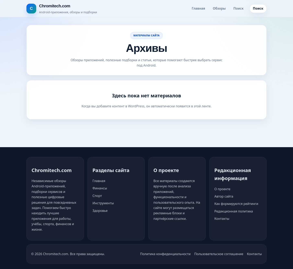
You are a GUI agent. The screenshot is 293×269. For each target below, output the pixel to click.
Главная (198, 8)
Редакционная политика (233, 211)
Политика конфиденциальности (165, 254)
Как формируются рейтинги (236, 203)
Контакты (221, 218)
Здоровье (100, 210)
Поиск (238, 8)
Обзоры (219, 8)
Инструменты (103, 203)
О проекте (222, 189)
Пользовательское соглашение (218, 254)
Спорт (97, 195)
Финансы (100, 188)
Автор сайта (223, 196)
